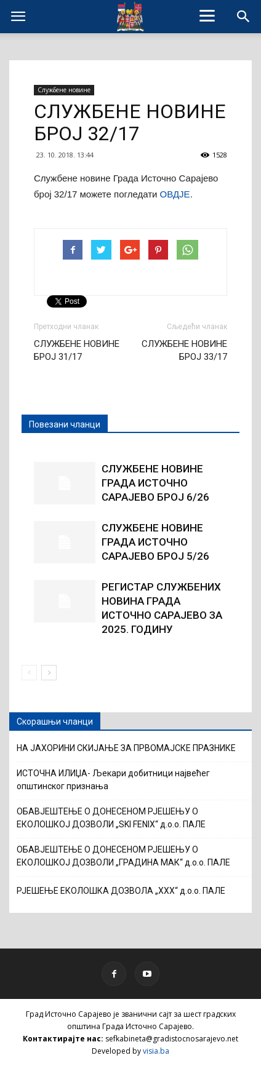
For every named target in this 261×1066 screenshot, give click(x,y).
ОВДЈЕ (175, 194)
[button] (244, 16)
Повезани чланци (64, 424)
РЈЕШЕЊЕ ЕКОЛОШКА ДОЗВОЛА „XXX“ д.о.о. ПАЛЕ (121, 891)
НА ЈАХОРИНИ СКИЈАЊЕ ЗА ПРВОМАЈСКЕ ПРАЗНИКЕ (126, 748)
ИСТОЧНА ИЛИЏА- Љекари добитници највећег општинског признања (113, 779)
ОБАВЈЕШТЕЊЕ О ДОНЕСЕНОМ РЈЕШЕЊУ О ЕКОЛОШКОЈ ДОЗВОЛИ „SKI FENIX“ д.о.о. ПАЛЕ (111, 817)
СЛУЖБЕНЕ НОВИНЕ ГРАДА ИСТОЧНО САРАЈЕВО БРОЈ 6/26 (155, 483)
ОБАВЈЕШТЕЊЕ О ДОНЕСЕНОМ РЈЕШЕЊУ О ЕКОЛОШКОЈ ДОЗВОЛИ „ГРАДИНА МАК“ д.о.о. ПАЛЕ (123, 856)
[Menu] (207, 15)
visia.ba (156, 1051)
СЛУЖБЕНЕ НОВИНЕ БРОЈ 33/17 (184, 350)
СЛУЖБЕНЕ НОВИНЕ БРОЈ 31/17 (76, 350)
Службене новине (64, 90)
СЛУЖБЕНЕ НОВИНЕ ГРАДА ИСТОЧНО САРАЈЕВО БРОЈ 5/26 (155, 542)
